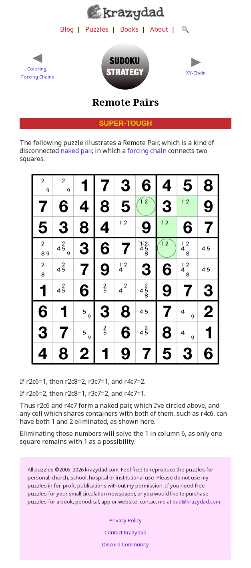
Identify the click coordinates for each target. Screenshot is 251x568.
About (159, 29)
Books (129, 29)
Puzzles (96, 29)
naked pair (76, 150)
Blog (67, 29)
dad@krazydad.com (196, 501)
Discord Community (125, 544)
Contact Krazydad (125, 532)
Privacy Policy (125, 520)
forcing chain (147, 150)
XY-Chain (196, 73)
